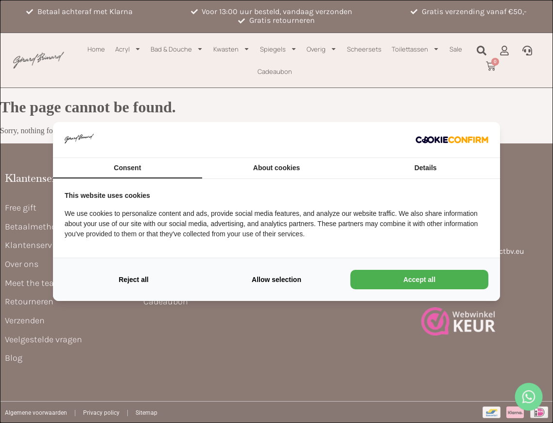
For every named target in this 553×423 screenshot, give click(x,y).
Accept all (419, 279)
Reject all (133, 279)
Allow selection (276, 279)
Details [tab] (426, 168)
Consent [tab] (127, 168)
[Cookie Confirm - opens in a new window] (451, 139)
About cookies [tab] (276, 168)
